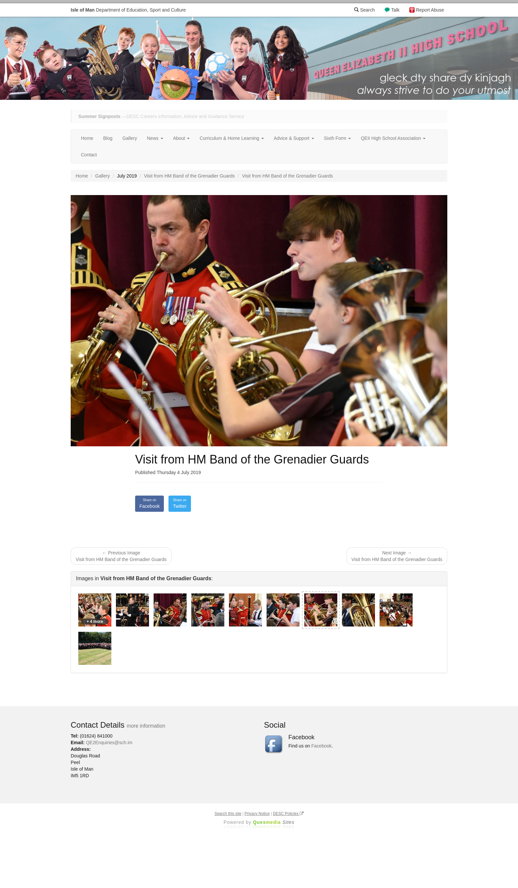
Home (87, 138)
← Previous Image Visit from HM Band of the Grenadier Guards (121, 556)
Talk (395, 10)
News (155, 138)
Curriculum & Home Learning (232, 138)
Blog (107, 138)
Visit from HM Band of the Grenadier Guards (189, 176)
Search (364, 10)
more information (146, 726)
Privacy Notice (257, 813)
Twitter (179, 503)
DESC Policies (288, 813)
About (181, 138)
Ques (274, 822)
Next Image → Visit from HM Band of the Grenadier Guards (397, 556)
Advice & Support (294, 138)
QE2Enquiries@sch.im (109, 742)
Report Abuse (430, 10)
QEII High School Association (393, 138)
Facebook (149, 503)
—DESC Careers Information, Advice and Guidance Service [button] (161, 116)
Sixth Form (337, 138)
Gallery (129, 138)
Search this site (227, 813)
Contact (89, 154)
